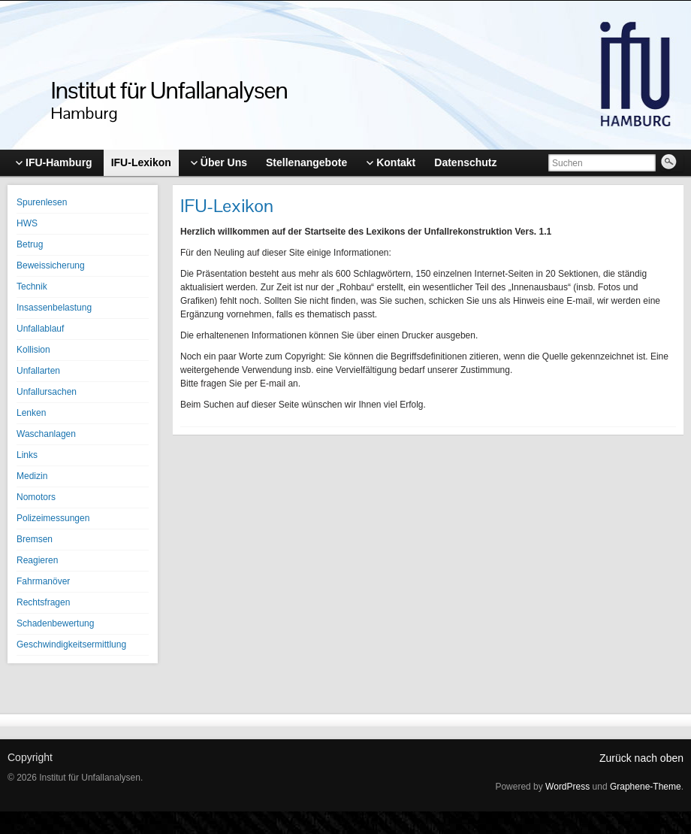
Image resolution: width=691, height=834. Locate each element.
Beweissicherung (51, 265)
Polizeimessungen (53, 518)
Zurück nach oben (641, 758)
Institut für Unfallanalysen (169, 89)
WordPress (567, 786)
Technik (32, 286)
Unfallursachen (47, 392)
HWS (27, 223)
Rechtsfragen (43, 602)
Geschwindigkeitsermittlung (71, 644)
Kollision (33, 349)
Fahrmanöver (43, 581)
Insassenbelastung (54, 307)
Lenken (31, 413)
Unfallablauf (40, 328)
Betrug (30, 244)
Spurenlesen (42, 202)
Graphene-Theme (645, 786)
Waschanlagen (46, 434)
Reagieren (37, 560)
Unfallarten (38, 370)
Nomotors (36, 497)
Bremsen (35, 539)
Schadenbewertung (55, 623)
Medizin (32, 476)
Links (27, 455)
